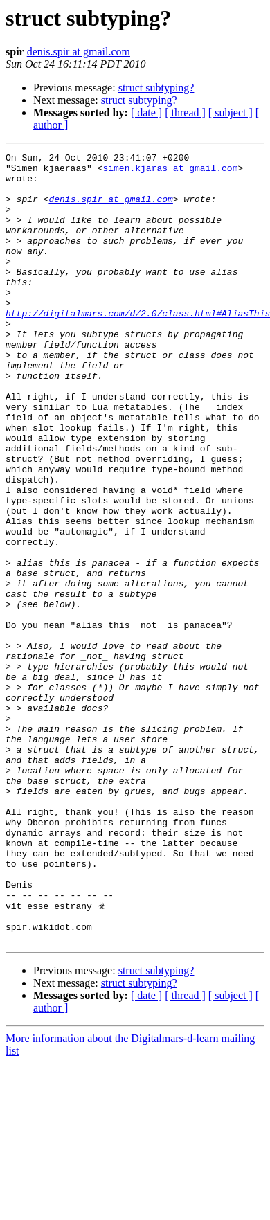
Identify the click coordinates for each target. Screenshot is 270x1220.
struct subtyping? (156, 87)
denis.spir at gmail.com (78, 51)
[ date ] (146, 112)
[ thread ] (185, 112)
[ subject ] (230, 112)
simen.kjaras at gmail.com (169, 171)
